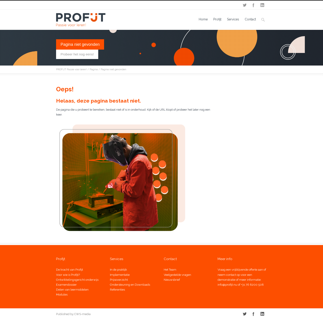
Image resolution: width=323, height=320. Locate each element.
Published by (65, 314)
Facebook (253, 5)
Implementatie (120, 274)
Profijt (217, 19)
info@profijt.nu (227, 284)
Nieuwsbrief (172, 279)
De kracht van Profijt (69, 269)
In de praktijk (118, 269)
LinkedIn (262, 5)
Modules (62, 294)
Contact (250, 19)
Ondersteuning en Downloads (130, 284)
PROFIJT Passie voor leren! (71, 69)
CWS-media (82, 314)
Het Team (170, 269)
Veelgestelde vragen (177, 274)
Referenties (117, 289)
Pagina (94, 69)
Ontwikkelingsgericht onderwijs (77, 279)
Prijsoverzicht (119, 279)
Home (203, 19)
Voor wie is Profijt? (68, 274)
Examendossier (66, 284)
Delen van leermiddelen (72, 289)
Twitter (244, 5)
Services (233, 19)
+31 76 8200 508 (252, 284)
